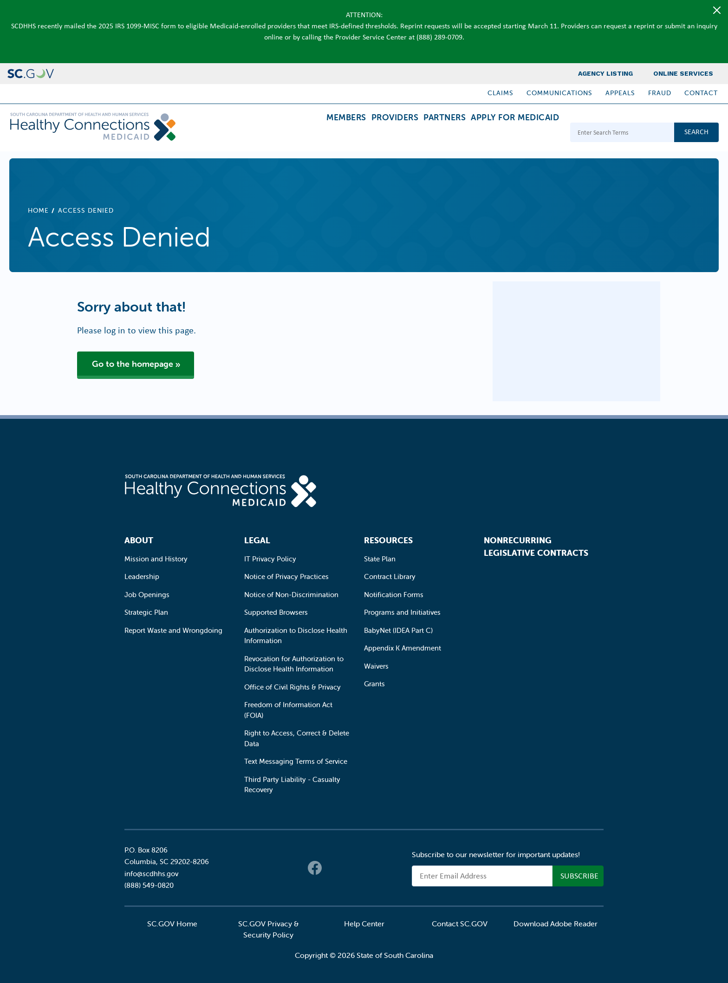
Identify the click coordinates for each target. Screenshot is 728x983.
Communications (559, 93)
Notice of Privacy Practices (286, 576)
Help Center (364, 923)
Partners (427, 133)
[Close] (716, 10)
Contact (701, 93)
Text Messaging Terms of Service (295, 761)
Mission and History (156, 558)
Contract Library (390, 576)
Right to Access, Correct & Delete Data (296, 738)
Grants (374, 683)
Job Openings (146, 594)
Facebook (315, 868)
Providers (366, 133)
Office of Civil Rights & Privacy (292, 687)
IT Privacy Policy (270, 558)
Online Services (683, 73)
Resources (388, 540)
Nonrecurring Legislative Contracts (536, 546)
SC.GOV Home (172, 923)
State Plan (380, 558)
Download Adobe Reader (556, 923)
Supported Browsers (276, 612)
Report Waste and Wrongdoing (173, 630)
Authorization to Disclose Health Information (295, 635)
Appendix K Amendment (402, 648)
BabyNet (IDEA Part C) (398, 630)
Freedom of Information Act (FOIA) (288, 710)
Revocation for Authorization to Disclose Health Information (294, 664)
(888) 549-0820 (149, 885)
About (138, 540)
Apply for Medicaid (509, 133)
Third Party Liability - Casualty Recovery (292, 784)
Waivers (376, 666)
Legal (257, 540)
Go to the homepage (132, 363)
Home (38, 210)
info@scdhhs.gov (151, 873)
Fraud (659, 93)
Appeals (620, 93)
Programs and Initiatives (402, 612)
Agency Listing (605, 73)
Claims (501, 93)
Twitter (333, 868)
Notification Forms (393, 594)
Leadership (141, 576)
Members (306, 133)
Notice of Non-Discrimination (291, 594)
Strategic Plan (146, 612)
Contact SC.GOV (460, 923)
